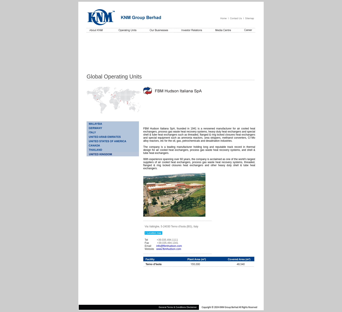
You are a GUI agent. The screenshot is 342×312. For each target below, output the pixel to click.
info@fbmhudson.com (169, 246)
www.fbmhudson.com (168, 249)
